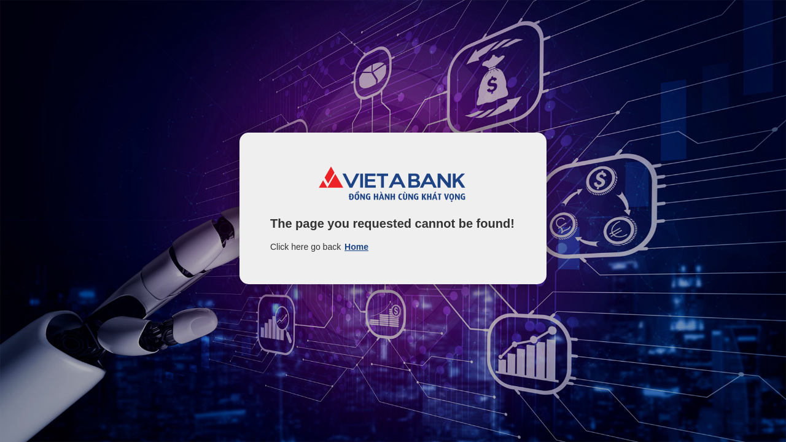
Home (356, 247)
